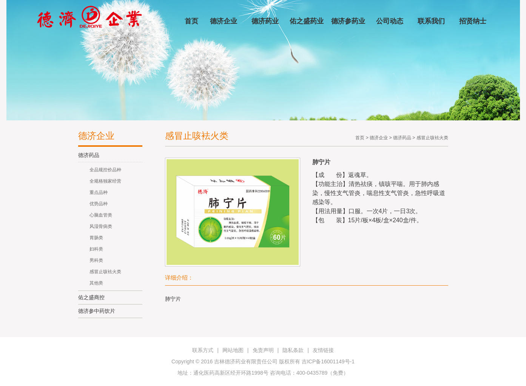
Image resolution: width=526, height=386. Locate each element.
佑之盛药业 (307, 21)
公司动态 (389, 21)
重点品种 (98, 192)
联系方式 (202, 350)
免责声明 (263, 350)
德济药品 (88, 155)
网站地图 (233, 350)
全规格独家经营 (105, 181)
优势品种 (98, 203)
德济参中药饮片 (96, 311)
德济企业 (223, 21)
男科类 (96, 260)
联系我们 (431, 21)
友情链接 (323, 350)
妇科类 (96, 249)
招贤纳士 (472, 21)
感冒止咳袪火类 (105, 271)
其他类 (96, 283)
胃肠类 (96, 237)
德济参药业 (348, 21)
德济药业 (265, 21)
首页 (191, 21)
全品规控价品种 (105, 169)
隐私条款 (293, 350)
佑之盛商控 (91, 297)
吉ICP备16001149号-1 (328, 361)
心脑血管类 (100, 215)
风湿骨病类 (100, 226)
